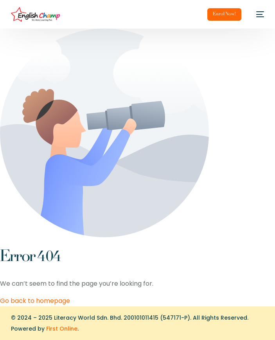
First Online (61, 329)
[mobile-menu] (256, 14)
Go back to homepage (35, 300)
